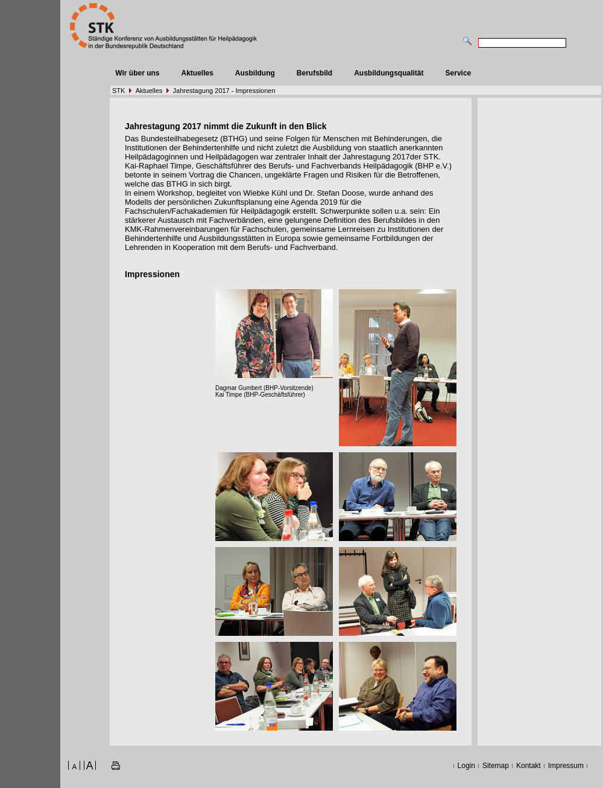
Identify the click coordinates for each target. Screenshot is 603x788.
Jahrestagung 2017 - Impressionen (224, 90)
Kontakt (528, 765)
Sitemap (495, 765)
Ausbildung (255, 73)
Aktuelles (197, 73)
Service (459, 73)
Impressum (566, 765)
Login (466, 765)
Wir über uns (137, 73)
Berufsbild (314, 73)
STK (118, 90)
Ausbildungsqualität (388, 73)
